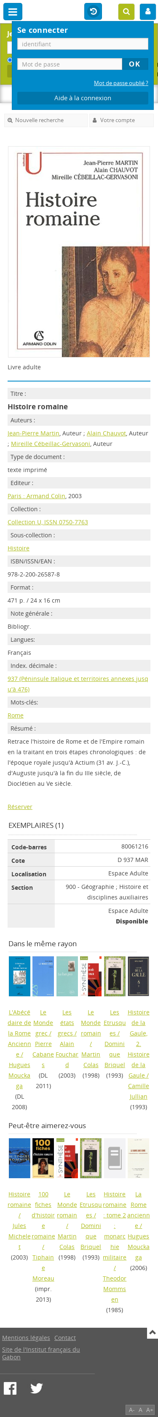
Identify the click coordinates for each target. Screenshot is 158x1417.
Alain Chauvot (106, 433)
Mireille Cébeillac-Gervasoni (50, 444)
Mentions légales (26, 1338)
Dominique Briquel (114, 1054)
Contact (65, 1338)
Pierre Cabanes (43, 1054)
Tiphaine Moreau (43, 1267)
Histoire (18, 548)
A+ (149, 1410)
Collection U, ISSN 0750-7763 (48, 522)
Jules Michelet (19, 1236)
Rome (16, 715)
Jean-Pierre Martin (33, 433)
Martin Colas (90, 1059)
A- (132, 1410)
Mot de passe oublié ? (121, 83)
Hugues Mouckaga (19, 1075)
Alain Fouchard (67, 1054)
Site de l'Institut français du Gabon (41, 1353)
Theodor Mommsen (114, 1288)
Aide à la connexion (82, 97)
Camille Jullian (138, 1091)
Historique (93, 11)
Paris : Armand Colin (36, 496)
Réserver (20, 807)
